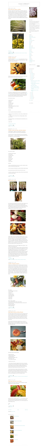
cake (29, 38)
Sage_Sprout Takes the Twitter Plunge (15, 381)
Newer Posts (9, 409)
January (32, 98)
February (32, 97)
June (31, 92)
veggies (19, 259)
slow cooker (30, 52)
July (31, 79)
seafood (30, 51)
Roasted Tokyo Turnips (12, 180)
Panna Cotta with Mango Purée (18, 430)
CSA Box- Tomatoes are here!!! (13, 263)
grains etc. (30, 45)
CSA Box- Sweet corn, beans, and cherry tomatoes (17, 130)
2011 (31, 72)
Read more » (9, 257)
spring (30, 54)
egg (29, 43)
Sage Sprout (24, 4)
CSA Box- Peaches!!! (12, 57)
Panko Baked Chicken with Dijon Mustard (15, 312)
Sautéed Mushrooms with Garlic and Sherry (19, 425)
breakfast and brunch (31, 37)
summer (30, 55)
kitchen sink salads (21, 376)
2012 (31, 71)
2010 (31, 100)
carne (12, 376)
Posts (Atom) (13, 411)
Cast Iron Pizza (16, 439)
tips (29, 56)
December (32, 73)
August (32, 78)
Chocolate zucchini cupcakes (12, 123)
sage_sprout (19, 398)
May (31, 93)
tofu (29, 57)
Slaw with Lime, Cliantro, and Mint (14, 9)
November (32, 74)
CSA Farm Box (13, 176)
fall (29, 44)
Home (18, 409)
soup (29, 53)
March (32, 96)
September (32, 77)
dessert (30, 41)
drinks (30, 42)
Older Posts (26, 409)
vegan (16, 259)
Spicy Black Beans (16, 416)
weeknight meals (11, 53)
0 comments (10, 175)
